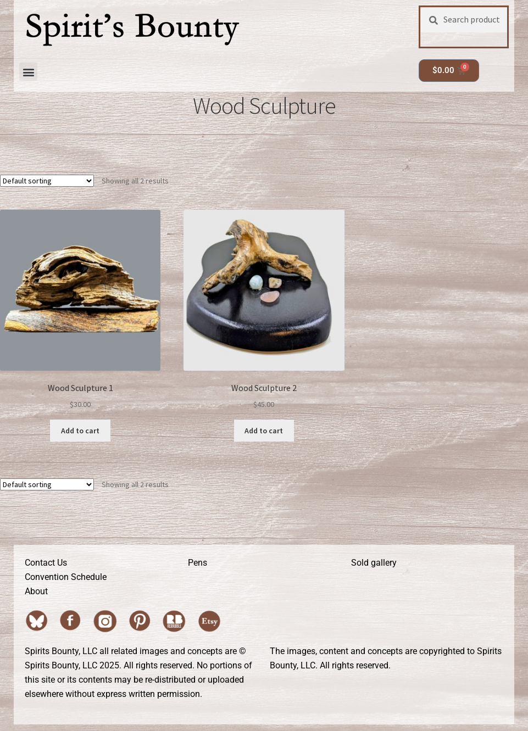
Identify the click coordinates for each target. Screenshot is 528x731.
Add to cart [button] (80, 431)
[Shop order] (47, 181)
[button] (28, 72)
